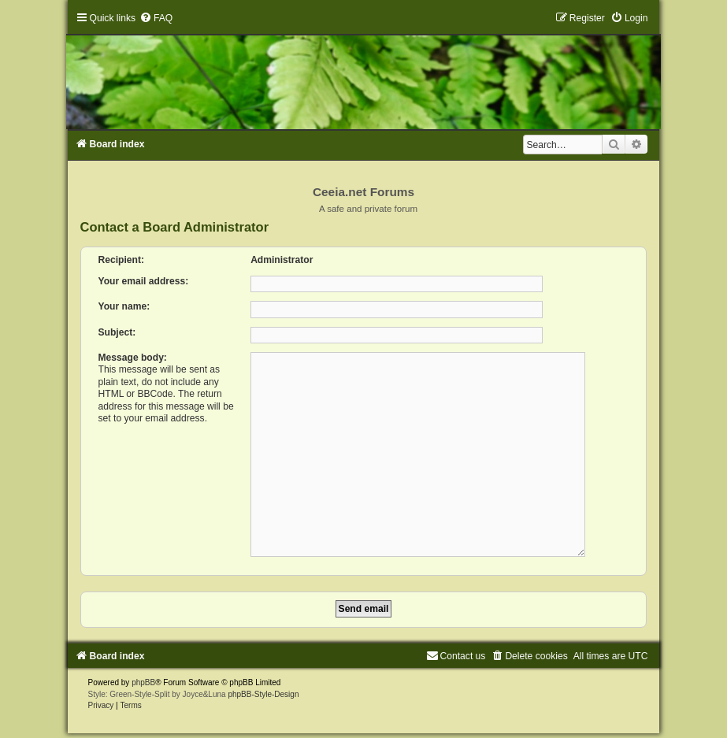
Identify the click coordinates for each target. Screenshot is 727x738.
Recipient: (121, 259)
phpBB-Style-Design (263, 688)
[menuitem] (155, 18)
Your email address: (143, 281)
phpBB (143, 676)
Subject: (117, 332)
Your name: (124, 306)
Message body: (132, 357)
